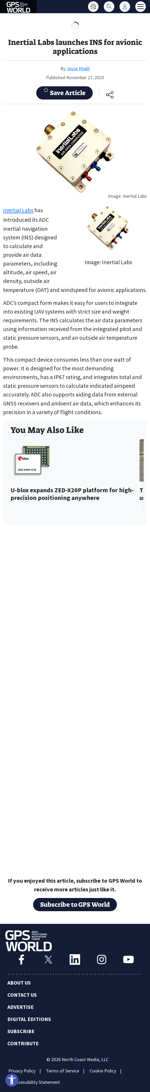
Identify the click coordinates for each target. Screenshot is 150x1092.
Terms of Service (62, 1071)
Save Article (64, 92)
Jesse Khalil (78, 68)
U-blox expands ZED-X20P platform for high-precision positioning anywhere (72, 494)
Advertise (20, 1007)
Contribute (23, 1043)
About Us (19, 982)
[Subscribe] (93, 6)
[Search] (109, 6)
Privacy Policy (21, 1071)
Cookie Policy (103, 1071)
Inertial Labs (18, 210)
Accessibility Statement (37, 1082)
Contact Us (22, 994)
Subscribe (20, 1031)
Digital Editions (29, 1019)
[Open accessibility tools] (11, 1080)
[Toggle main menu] (140, 6)
